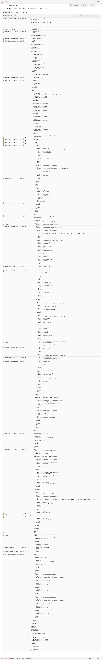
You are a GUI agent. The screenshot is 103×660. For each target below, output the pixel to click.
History (90, 15)
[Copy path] (27, 12)
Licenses (97, 658)
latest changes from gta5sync (12, 18)
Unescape (96, 15)
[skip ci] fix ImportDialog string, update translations (17, 514)
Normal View (83, 15)
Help (13, 1)
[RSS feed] (70, 5)
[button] (25, 18)
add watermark (8, 40)
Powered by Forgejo (6, 658)
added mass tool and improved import (14, 29)
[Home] (3, 2)
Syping (10, 5)
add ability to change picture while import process (16, 224)
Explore (8, 1)
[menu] (91, 658)
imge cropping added (10, 547)
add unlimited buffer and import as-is (13, 31)
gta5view (15, 5)
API (100, 658)
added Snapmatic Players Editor (12, 141)
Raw (77, 15)
